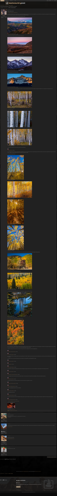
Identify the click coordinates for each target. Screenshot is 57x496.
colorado (15, 7)
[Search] (49, 0)
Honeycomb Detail (15, 388)
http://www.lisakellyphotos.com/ (16, 441)
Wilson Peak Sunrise (15, 87)
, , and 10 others (18, 413)
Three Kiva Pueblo (15, 402)
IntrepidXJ (7, 7)
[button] (9, 0)
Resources (16, 0)
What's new (12, 0)
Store (20, 0)
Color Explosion (14, 345)
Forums (7, 0)
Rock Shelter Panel (15, 352)
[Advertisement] (28, 468)
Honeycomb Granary (15, 385)
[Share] (49, 9)
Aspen (13, 146)
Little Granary (14, 397)
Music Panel (14, 355)
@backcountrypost (15, 430)
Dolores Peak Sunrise (15, 34)
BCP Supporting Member (25, 474)
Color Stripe (14, 290)
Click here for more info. (38, 474)
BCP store (26, 488)
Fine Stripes (14, 381)
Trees (13, 128)
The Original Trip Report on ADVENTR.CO (18, 12)
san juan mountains (19, 7)
